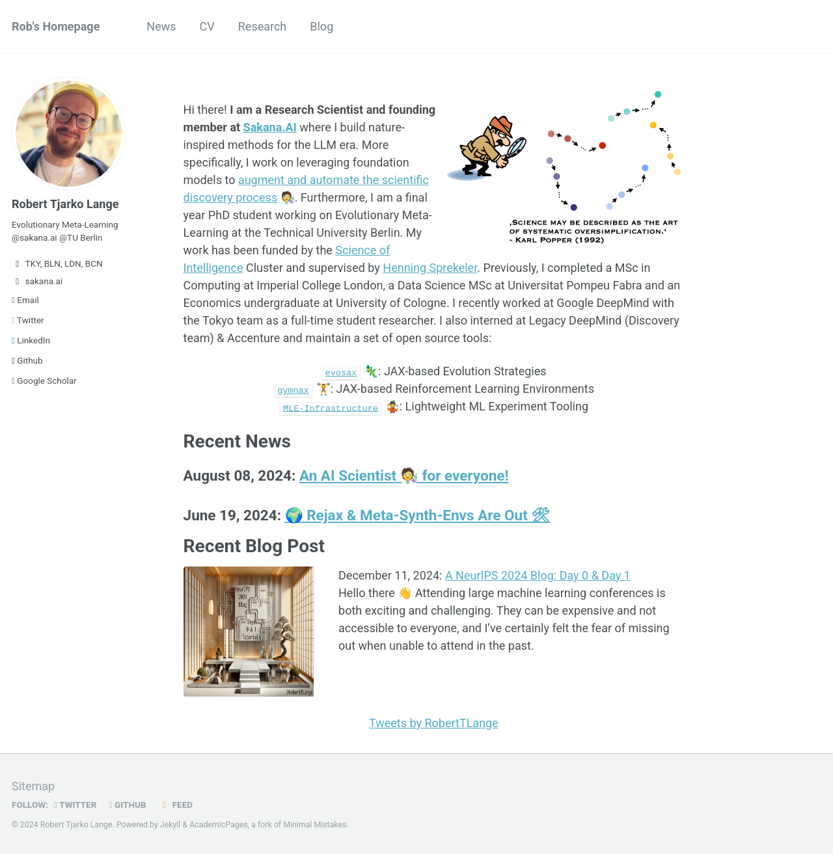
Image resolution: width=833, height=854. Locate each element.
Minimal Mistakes (314, 824)
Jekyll (170, 824)
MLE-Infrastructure (330, 407)
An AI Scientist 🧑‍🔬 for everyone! (404, 475)
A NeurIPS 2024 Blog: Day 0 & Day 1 (538, 574)
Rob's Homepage (56, 26)
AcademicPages (218, 824)
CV (207, 26)
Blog (321, 26)
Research (262, 26)
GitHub (127, 804)
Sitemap (33, 785)
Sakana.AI (270, 127)
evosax (341, 372)
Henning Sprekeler (430, 267)
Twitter (28, 320)
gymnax (293, 389)
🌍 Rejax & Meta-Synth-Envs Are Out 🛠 (418, 514)
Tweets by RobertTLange (433, 722)
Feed (176, 804)
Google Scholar (44, 380)
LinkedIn (31, 340)
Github (27, 360)
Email (25, 300)
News (161, 26)
